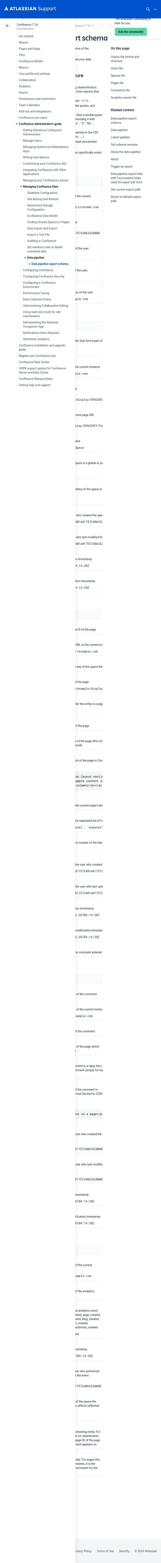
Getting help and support (35, 385)
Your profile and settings (34, 73)
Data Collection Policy (37, 299)
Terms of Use (105, 1551)
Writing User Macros (36, 157)
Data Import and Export (42, 228)
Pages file (117, 83)
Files (22, 55)
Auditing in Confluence (41, 241)
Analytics (25, 86)
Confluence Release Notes (36, 378)
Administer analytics (36, 339)
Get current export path (126, 189)
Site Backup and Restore (43, 199)
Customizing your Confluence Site (44, 163)
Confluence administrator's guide (40, 124)
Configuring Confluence (38, 270)
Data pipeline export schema (49, 264)
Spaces (23, 42)
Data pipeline (35, 257)
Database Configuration (42, 193)
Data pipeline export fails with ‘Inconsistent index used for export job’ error (127, 178)
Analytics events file (124, 97)
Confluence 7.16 (27, 24)
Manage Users (32, 140)
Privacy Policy (82, 1551)
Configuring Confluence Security (43, 276)
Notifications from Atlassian (41, 332)
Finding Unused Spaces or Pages (48, 222)
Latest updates (120, 137)
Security (124, 1551)
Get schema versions (124, 144)
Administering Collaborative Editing (45, 305)
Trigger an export (122, 166)
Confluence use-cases (33, 117)
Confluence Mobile (31, 61)
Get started (26, 36)
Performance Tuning (36, 293)
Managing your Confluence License (45, 180)
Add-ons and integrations (35, 111)
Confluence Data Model (42, 215)
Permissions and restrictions (37, 98)
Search (148, 9)
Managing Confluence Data (40, 186)
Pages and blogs (29, 48)
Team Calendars (29, 105)
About (115, 159)
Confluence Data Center (34, 362)
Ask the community (125, 242)
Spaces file (118, 75)
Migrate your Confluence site (37, 355)
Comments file (120, 90)
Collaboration (27, 80)
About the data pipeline (126, 152)
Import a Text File (38, 234)
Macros (24, 67)
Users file (117, 68)
